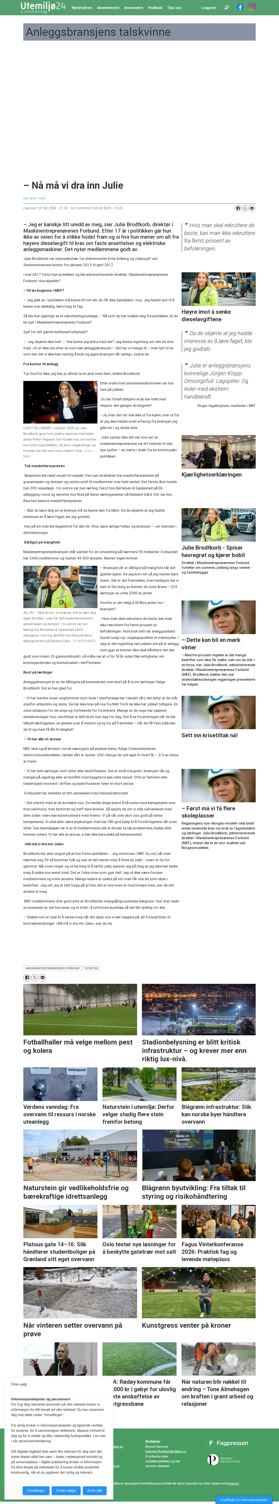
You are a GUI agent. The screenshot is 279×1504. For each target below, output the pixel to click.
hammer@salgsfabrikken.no (165, 1451)
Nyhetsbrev (82, 7)
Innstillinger (36, 1490)
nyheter (91, 968)
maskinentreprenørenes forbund (53, 968)
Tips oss (174, 7)
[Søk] (226, 7)
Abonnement (108, 7)
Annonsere (133, 7)
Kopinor (233, 1483)
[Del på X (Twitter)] (245, 208)
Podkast (155, 7)
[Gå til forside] (43, 8)
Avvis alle (94, 1490)
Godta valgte (66, 1490)
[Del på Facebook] (238, 208)
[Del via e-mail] (252, 208)
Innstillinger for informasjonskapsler (244, 1500)
